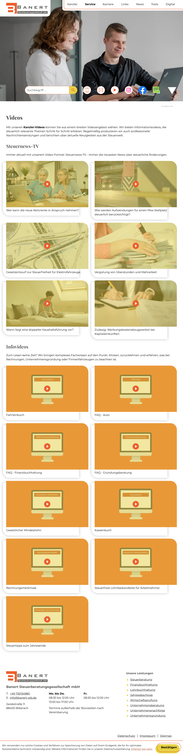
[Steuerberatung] (150, 680)
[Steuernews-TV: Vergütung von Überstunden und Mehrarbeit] (136, 248)
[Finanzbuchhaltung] (150, 685)
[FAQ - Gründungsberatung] (136, 449)
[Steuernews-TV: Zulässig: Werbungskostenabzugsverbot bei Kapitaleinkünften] (136, 308)
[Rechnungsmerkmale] (47, 564)
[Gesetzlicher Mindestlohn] (47, 506)
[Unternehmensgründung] (150, 716)
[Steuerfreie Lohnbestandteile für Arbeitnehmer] (136, 564)
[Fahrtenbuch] (47, 391)
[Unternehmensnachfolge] (150, 711)
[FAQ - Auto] (136, 391)
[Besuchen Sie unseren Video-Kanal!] (115, 90)
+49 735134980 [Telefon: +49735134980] (20, 693)
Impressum (148, 736)
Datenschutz (126, 736)
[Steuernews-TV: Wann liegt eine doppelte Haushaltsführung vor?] (47, 306)
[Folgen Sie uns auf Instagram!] (129, 90)
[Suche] (47, 90)
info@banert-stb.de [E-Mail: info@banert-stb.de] (23, 697)
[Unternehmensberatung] (150, 705)
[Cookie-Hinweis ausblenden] (169, 747)
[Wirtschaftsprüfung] (150, 700)
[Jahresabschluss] (150, 695)
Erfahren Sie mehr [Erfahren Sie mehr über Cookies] (141, 749)
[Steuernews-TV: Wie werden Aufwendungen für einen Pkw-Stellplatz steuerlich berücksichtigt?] (136, 189)
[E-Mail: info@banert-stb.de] (101, 90)
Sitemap (166, 736)
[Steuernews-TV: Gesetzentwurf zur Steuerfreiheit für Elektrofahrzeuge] (47, 248)
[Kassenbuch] (136, 506)
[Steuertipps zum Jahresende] (47, 622)
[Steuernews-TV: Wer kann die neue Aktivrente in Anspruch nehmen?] (47, 186)
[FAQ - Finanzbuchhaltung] (47, 449)
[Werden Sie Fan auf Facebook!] (143, 90)
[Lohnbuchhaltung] (150, 690)
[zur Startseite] (27, 8)
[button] (87, 90)
